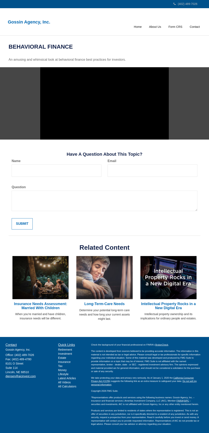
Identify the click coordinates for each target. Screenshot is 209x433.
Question (19, 187)
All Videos (64, 382)
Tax (60, 366)
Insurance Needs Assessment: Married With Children (40, 306)
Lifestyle (63, 374)
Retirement (65, 349)
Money (62, 370)
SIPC (186, 400)
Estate (62, 357)
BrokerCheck (161, 344)
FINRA (180, 400)
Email (112, 161)
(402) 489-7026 (185, 4)
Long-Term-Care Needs (104, 304)
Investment (65, 353)
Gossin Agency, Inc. (30, 22)
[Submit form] (22, 223)
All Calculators (67, 386)
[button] (155, 21)
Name (16, 161)
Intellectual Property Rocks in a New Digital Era (168, 306)
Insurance (64, 362)
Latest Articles (67, 378)
